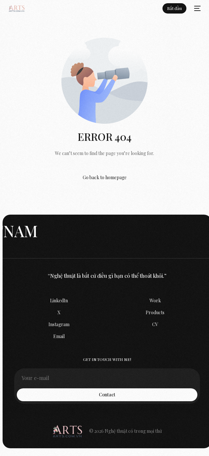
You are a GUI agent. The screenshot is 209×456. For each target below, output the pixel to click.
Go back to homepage (105, 177)
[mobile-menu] (197, 8)
